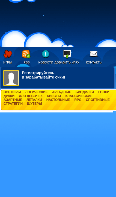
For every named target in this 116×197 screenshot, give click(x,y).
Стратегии (13, 104)
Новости (45, 62)
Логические (36, 92)
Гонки (103, 92)
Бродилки (85, 92)
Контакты (94, 62)
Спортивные (98, 100)
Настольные (58, 100)
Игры (7, 62)
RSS (26, 62)
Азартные (13, 100)
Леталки (34, 100)
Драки (9, 96)
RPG (78, 100)
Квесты (54, 96)
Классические (79, 96)
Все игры (12, 92)
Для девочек (31, 96)
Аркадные (61, 92)
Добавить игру (67, 62)
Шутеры (34, 104)
